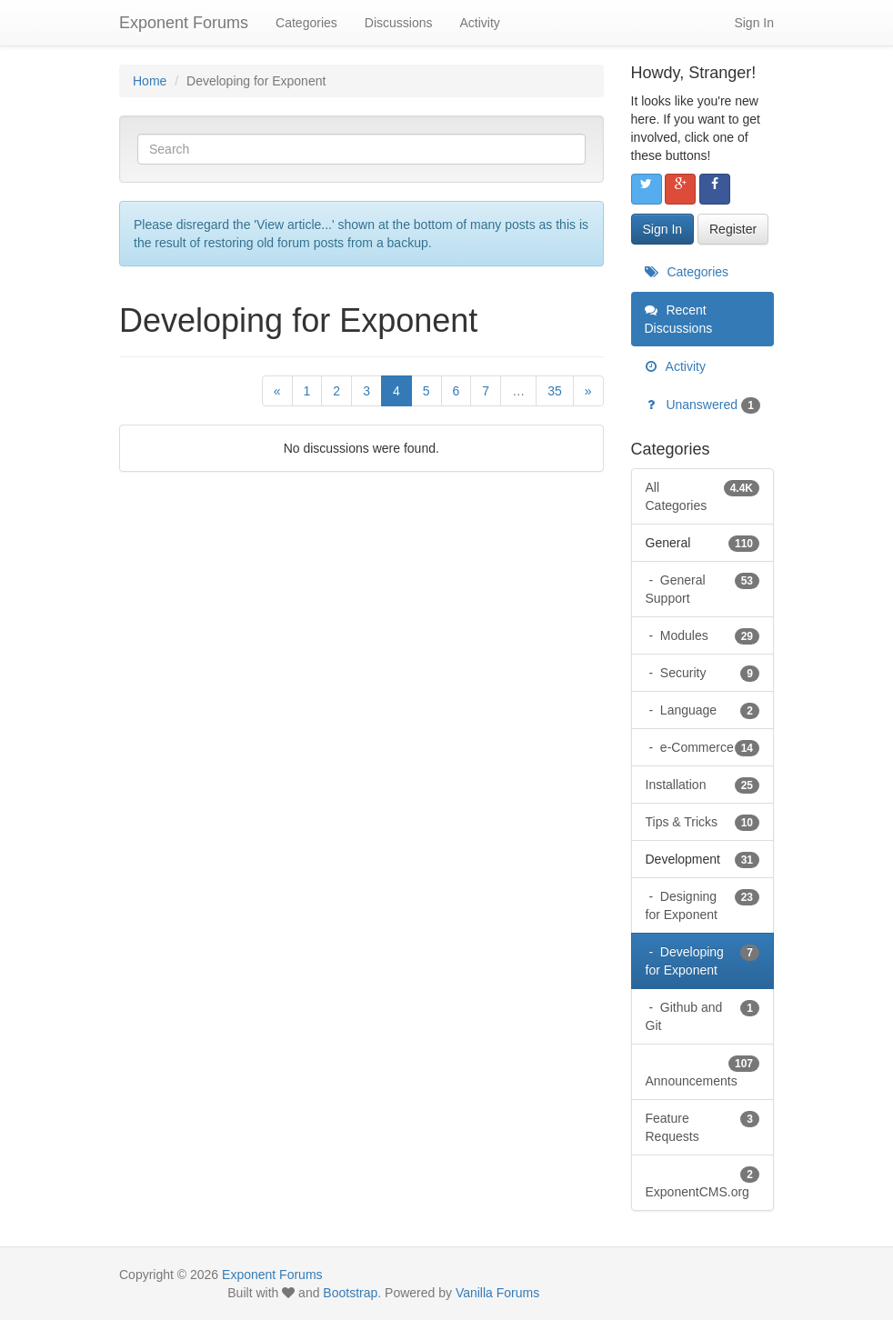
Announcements (703, 1071)
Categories (306, 22)
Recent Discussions (679, 319)
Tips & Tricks (703, 822)
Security (708, 673)
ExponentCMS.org (703, 1182)
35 (554, 391)
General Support (703, 588)
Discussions (399, 22)
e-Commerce (708, 747)
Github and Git (703, 1015)
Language (708, 710)
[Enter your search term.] (361, 149)
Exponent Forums (183, 23)
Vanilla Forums (497, 1292)
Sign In (754, 22)
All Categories (703, 495)
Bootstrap (350, 1292)
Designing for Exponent (703, 904)
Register (733, 229)
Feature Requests (703, 1126)
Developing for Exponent (703, 960)
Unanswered (703, 404)
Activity (479, 22)
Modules (708, 635)
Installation (703, 784)
